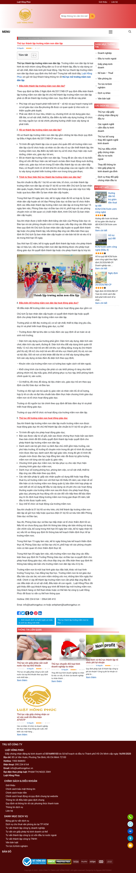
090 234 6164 (22, 764)
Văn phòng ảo (105, 78)
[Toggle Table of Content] (32, 55)
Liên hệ (114, 2)
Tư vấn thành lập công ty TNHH (21, 839)
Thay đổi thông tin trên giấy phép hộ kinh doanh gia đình (108, 168)
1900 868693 (18, 761)
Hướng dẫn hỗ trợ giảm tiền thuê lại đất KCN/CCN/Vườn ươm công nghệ (106, 202)
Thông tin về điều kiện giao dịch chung (25, 800)
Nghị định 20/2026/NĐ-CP (106, 279)
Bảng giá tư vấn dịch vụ (17, 820)
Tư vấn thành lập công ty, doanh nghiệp (25, 828)
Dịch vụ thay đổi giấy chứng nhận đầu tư (108, 179)
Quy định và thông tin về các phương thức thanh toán (32, 803)
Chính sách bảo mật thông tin (20, 789)
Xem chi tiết (101, 230)
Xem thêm (22, 680)
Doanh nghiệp (105, 53)
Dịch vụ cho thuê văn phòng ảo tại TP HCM (27, 824)
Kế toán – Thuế (105, 73)
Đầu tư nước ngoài (107, 58)
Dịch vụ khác (104, 93)
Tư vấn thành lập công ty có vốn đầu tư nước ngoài (31, 835)
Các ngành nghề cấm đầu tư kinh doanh (106, 127)
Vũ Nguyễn (20, 48)
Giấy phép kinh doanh (105, 66)
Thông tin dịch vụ (14, 807)
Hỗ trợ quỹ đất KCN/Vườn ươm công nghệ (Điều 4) (106, 242)
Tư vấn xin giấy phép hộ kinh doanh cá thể (27, 831)
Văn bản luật (104, 98)
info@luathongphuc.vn (21, 768)
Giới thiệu (103, 2)
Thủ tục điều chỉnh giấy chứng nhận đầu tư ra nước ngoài (107, 154)
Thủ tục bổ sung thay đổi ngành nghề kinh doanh (108, 140)
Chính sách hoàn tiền (16, 792)
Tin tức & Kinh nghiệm (105, 86)
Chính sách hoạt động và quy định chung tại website (32, 796)
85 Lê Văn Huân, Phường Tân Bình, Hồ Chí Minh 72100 (39, 757)
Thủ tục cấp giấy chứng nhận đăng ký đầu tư (108, 115)
